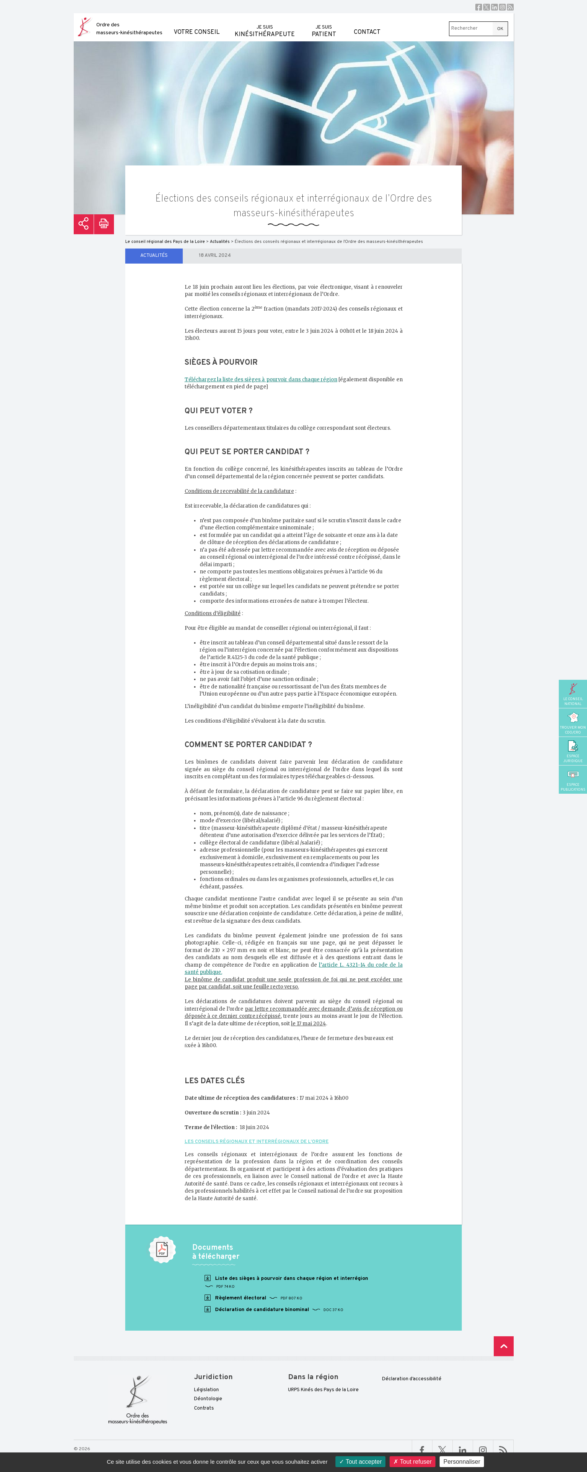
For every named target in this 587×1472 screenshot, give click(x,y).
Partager (84, 224)
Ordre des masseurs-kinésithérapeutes (129, 29)
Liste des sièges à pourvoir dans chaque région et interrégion (285, 1282)
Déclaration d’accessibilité (411, 1379)
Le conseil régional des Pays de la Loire (165, 241)
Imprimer (104, 224)
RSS (510, 7)
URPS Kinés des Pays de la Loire (323, 1390)
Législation (206, 1390)
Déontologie (208, 1399)
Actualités (154, 256)
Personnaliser (461, 1461)
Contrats (204, 1408)
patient (324, 25)
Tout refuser (412, 1461)
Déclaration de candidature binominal (273, 1309)
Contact (367, 24)
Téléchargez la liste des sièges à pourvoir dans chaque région (261, 379)
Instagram (502, 7)
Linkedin (494, 7)
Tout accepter (360, 1461)
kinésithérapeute (265, 25)
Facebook (478, 7)
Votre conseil (197, 24)
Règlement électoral (252, 1298)
